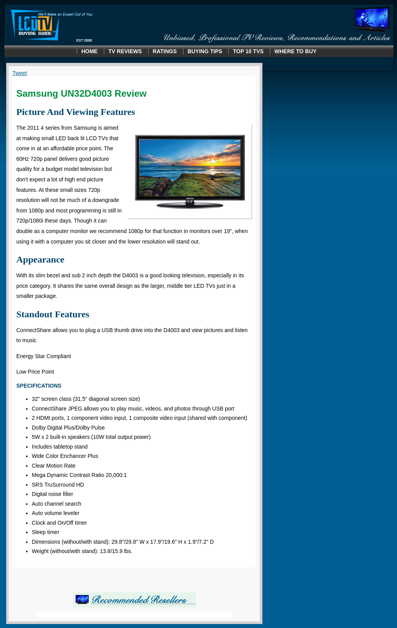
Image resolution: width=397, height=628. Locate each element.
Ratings (165, 51)
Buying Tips (205, 51)
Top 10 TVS (248, 51)
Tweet (19, 73)
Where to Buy (295, 51)
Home (89, 51)
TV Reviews (125, 51)
